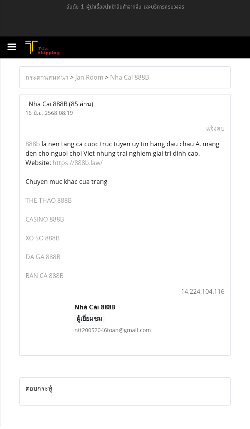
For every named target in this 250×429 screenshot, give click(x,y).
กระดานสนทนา (47, 77)
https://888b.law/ (78, 162)
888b (32, 144)
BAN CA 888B (44, 275)
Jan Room (89, 77)
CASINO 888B (44, 219)
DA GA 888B (42, 257)
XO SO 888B (42, 238)
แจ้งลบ (215, 128)
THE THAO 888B (48, 200)
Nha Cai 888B (129, 77)
